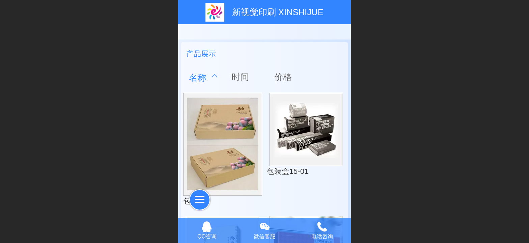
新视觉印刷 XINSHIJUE (278, 12)
